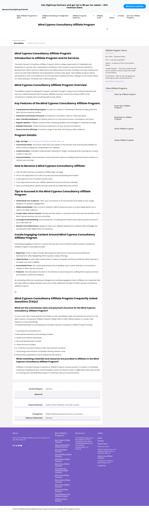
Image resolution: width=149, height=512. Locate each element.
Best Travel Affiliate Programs (62, 476)
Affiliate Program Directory (80, 17)
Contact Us (102, 465)
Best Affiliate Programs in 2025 (27, 17)
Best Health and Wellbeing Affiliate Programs (61, 470)
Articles (121, 16)
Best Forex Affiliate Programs (61, 490)
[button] (13, 446)
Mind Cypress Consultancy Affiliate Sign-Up (46, 141)
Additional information (36, 43)
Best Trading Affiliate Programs (62, 441)
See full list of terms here (115, 81)
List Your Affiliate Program (133, 17)
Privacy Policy (102, 444)
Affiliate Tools (100, 17)
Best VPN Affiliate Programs (61, 451)
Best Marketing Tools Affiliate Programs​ (62, 495)
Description (19, 43)
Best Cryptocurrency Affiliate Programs (62, 446)
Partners (101, 441)
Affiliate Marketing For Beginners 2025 (55, 17)
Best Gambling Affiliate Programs (63, 455)
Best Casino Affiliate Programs (62, 486)
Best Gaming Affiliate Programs (62, 481)
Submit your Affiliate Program (105, 457)
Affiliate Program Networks (61, 500)
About (111, 18)
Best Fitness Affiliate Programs (62, 465)
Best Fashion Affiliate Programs (62, 460)
